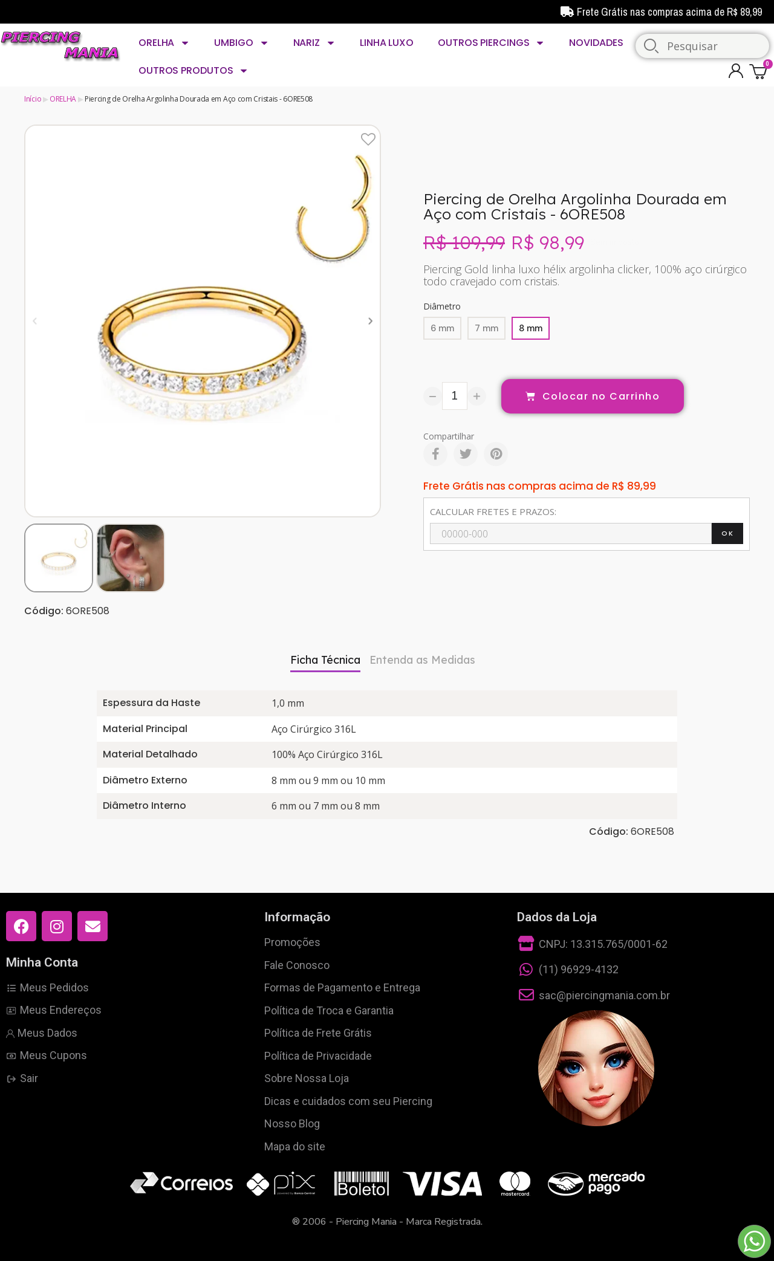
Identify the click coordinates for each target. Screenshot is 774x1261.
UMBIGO (241, 43)
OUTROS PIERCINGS (491, 43)
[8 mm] (531, 328)
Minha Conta (42, 962)
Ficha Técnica (325, 660)
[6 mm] (442, 328)
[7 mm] (486, 328)
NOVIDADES (596, 43)
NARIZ (314, 43)
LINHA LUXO (387, 43)
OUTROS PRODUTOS (193, 71)
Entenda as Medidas (422, 660)
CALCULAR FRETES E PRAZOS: (493, 511)
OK (727, 533)
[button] (34, 320)
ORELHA (164, 43)
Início (32, 99)
